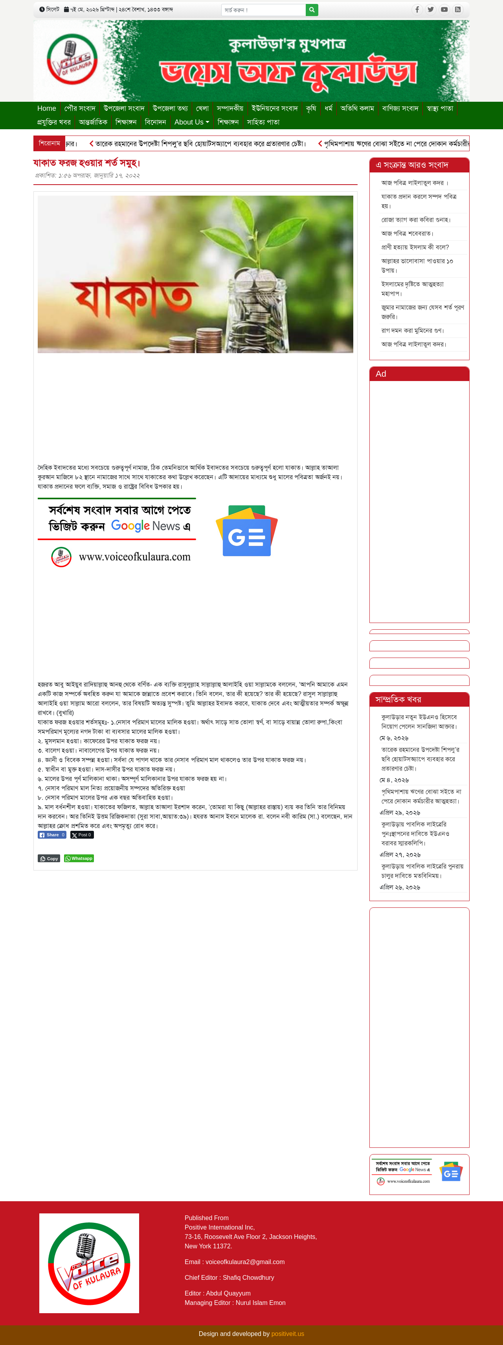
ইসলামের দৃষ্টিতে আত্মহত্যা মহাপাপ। (413, 289)
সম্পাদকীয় (230, 108)
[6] (163, 530)
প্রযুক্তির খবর (54, 122)
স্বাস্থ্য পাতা (440, 108)
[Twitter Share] (82, 835)
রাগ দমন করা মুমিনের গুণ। (413, 330)
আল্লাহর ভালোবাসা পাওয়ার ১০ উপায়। (417, 266)
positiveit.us (288, 1333)
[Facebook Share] (52, 835)
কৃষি (311, 108)
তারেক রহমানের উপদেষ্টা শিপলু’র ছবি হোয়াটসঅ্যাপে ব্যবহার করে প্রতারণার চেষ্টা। (200, 144)
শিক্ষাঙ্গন (126, 122)
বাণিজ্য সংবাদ (400, 108)
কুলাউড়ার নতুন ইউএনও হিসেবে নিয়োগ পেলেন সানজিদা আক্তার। (419, 722)
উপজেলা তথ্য (170, 108)
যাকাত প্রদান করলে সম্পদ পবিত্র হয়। (419, 201)
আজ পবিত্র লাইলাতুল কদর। (414, 344)
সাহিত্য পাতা (263, 122)
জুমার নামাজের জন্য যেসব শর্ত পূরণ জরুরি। (423, 312)
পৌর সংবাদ (79, 108)
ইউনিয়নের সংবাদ (275, 108)
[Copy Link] (49, 858)
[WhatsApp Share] (79, 858)
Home (46, 108)
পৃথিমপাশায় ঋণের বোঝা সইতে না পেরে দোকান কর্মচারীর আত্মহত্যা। (421, 796)
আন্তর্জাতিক (93, 122)
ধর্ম (328, 108)
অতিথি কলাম (357, 108)
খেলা (202, 108)
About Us (189, 122)
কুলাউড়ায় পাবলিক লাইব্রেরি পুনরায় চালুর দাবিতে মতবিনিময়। (423, 871)
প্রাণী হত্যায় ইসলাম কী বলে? (415, 247)
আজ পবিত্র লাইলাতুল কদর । (415, 183)
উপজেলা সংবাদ (124, 108)
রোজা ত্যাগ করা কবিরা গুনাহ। (416, 219)
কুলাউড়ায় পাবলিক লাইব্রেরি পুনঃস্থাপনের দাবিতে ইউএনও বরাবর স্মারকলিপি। (416, 834)
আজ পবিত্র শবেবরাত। (407, 233)
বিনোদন (155, 122)
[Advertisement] (195, 408)
